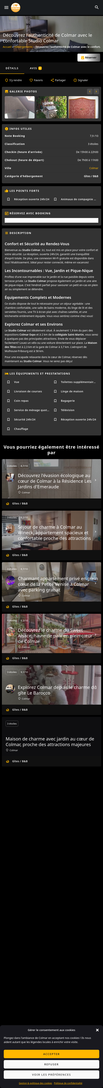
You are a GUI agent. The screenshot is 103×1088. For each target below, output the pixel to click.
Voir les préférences (51, 1074)
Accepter (51, 1054)
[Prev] (7, 480)
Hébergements (23, 47)
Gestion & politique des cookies (35, 1083)
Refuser (51, 1064)
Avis (36, 68)
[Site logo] (16, 7)
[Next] (95, 480)
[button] (97, 1030)
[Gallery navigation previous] (90, 91)
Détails (12, 68)
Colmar (93, 168)
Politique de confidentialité (68, 1083)
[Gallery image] (20, 107)
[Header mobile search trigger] (96, 7)
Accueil (7, 47)
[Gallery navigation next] (96, 91)
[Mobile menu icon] (6, 7)
